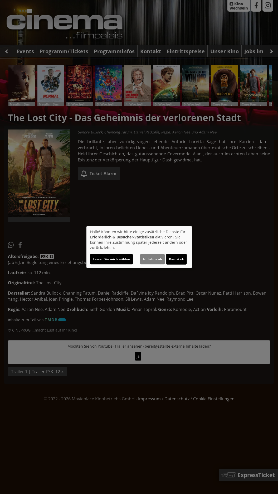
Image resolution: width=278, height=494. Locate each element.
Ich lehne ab (152, 259)
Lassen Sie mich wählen (111, 259)
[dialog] (139, 247)
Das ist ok (176, 259)
